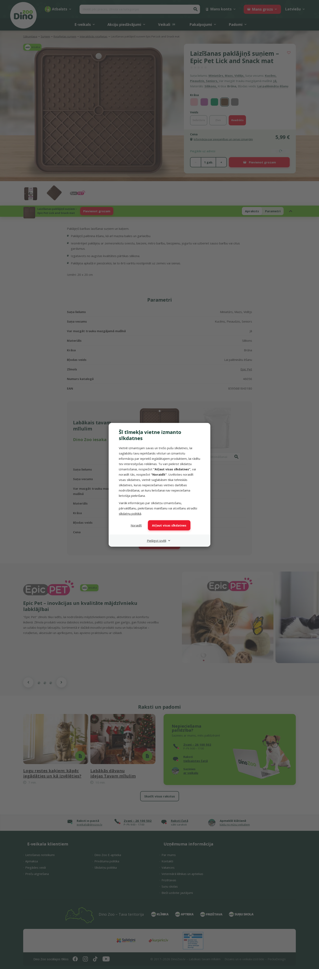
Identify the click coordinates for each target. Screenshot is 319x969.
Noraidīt (136, 525)
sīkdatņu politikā (130, 513)
